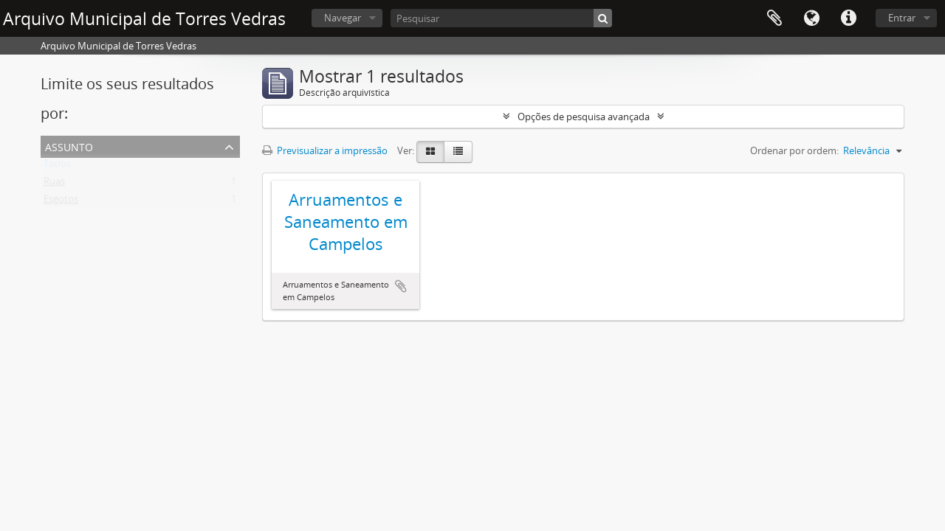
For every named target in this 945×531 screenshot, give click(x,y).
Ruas (54, 184)
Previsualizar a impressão (325, 150)
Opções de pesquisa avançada (584, 116)
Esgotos (61, 202)
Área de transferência (774, 18)
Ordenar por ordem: (794, 150)
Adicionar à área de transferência (401, 286)
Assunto (69, 146)
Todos (57, 166)
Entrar (901, 17)
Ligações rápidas (848, 18)
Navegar (342, 17)
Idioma (811, 18)
